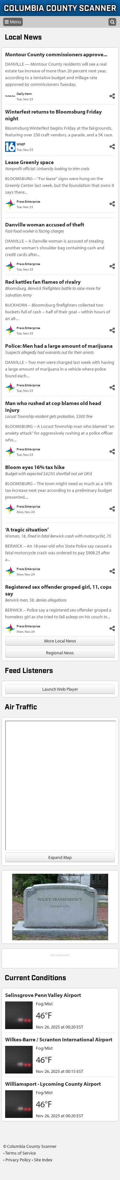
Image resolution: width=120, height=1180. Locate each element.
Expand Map (60, 857)
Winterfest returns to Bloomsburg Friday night (53, 115)
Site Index (43, 1160)
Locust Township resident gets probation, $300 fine (48, 416)
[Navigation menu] (13, 22)
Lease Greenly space (29, 162)
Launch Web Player (60, 689)
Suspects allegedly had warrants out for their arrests (49, 352)
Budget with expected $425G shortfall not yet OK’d (48, 473)
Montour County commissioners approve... (56, 54)
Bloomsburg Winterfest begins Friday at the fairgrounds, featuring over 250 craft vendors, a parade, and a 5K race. (59, 131)
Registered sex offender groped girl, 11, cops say (58, 590)
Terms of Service (20, 1153)
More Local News (60, 641)
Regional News (60, 653)
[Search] (112, 21)
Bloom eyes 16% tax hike (35, 467)
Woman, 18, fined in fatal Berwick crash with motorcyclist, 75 (58, 536)
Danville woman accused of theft (44, 224)
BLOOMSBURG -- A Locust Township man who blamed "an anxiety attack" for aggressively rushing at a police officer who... (59, 433)
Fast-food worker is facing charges (34, 231)
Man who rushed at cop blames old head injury (53, 406)
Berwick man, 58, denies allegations (36, 600)
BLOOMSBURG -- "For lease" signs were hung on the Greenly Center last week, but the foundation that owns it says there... (59, 185)
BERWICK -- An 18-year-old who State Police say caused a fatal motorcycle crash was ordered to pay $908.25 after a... (58, 552)
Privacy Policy (18, 1160)
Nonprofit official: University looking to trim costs (47, 168)
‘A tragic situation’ (27, 529)
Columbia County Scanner (60, 9)
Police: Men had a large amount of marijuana (59, 345)
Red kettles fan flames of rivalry (43, 281)
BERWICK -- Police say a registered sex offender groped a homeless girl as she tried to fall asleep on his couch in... (58, 613)
